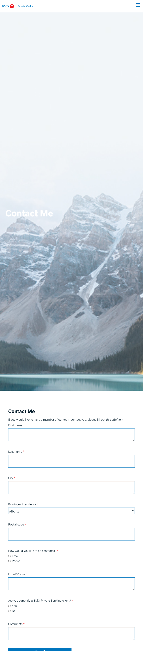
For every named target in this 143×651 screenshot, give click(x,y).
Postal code (17, 524)
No (14, 611)
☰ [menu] (138, 5)
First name (16, 425)
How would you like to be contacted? (25, 551)
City (11, 478)
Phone (16, 561)
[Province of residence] (71, 511)
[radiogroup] (71, 559)
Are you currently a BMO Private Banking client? (25, 600)
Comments (16, 624)
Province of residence (23, 504)
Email (15, 556)
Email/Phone (17, 574)
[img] (71, 195)
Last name (16, 452)
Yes (14, 606)
